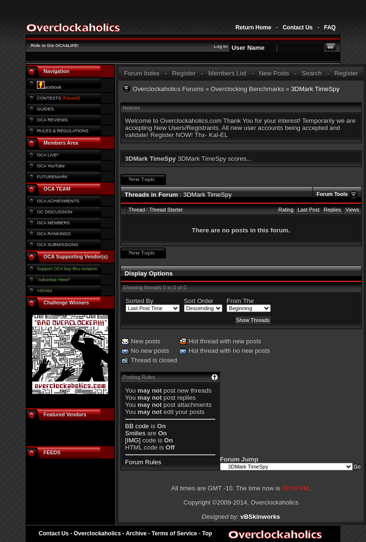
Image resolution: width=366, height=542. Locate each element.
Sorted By (140, 300)
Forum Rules (143, 462)
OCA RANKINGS (54, 233)
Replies (332, 209)
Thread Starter (166, 209)
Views (352, 209)
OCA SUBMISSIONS (57, 244)
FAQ (330, 27)
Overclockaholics (97, 533)
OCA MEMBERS (53, 222)
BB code (137, 426)
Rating (285, 209)
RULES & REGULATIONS (63, 131)
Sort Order (198, 300)
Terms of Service (174, 533)
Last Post (309, 209)
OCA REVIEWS (52, 120)
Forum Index (141, 73)
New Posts (274, 73)
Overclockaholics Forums (168, 88)
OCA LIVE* (48, 155)
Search (311, 73)
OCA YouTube (51, 166)
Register (184, 73)
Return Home (253, 27)
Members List (227, 73)
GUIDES (45, 109)
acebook (49, 87)
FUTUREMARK (52, 177)
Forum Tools (332, 194)
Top (207, 533)
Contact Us (297, 27)
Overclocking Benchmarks (247, 88)
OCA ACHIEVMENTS (58, 201)
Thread (136, 209)
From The (240, 300)
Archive (136, 533)
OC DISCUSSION (55, 212)
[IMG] (133, 440)
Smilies (135, 433)
